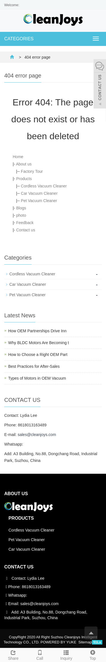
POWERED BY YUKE (58, 642)
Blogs (21, 208)
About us (23, 164)
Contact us (25, 230)
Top (92, 654)
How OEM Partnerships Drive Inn (37, 331)
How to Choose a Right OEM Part (37, 354)
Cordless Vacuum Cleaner (44, 186)
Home (18, 156)
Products (24, 178)
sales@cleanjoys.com (37, 434)
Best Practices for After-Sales (34, 366)
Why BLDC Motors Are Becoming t (38, 342)
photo (21, 215)
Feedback (24, 222)
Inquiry (66, 654)
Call (40, 654)
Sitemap (85, 642)
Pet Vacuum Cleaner (39, 200)
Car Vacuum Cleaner (39, 193)
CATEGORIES (19, 38)
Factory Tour (32, 171)
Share (13, 654)
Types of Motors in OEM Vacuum (37, 378)
